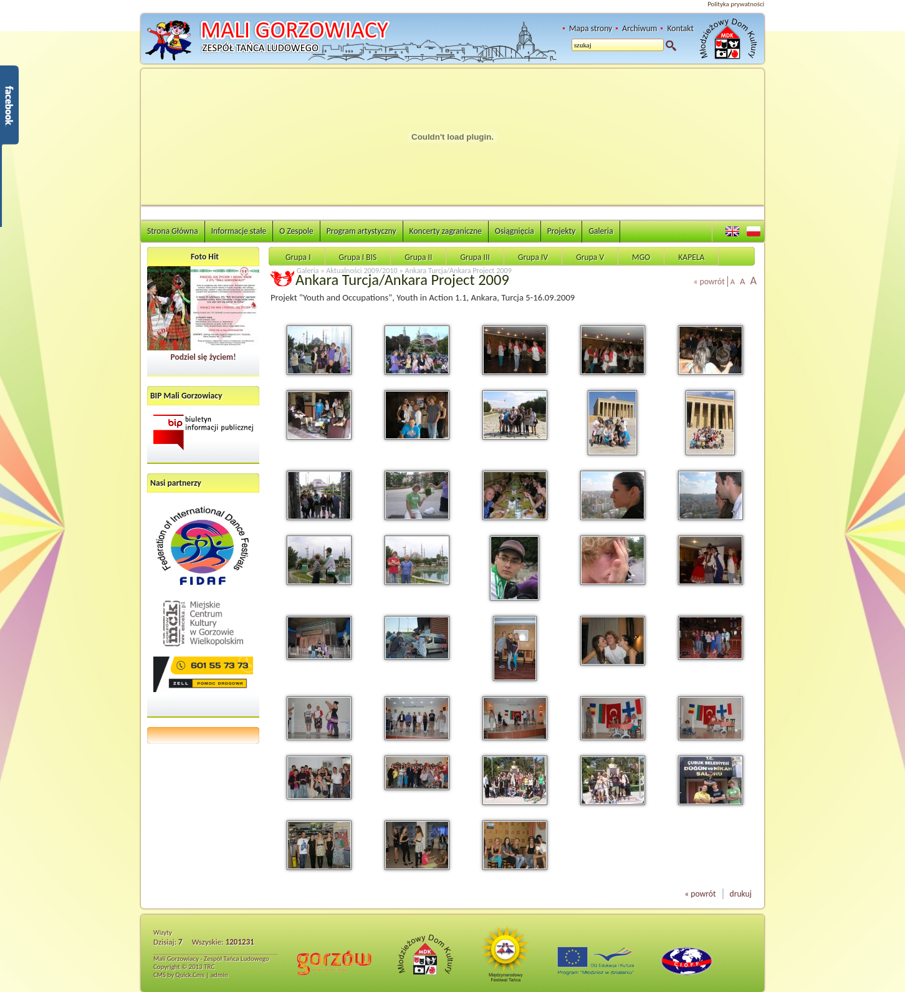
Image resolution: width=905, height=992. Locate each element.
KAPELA (691, 257)
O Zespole (296, 231)
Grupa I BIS (358, 257)
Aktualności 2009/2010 (362, 270)
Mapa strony (590, 28)
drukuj (741, 893)
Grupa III (474, 257)
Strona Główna (172, 231)
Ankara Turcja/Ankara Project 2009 (458, 270)
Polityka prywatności (735, 4)
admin (219, 975)
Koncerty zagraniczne (445, 231)
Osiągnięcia (514, 231)
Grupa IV (533, 257)
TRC (209, 967)
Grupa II (418, 257)
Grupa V (590, 257)
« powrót (709, 281)
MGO (641, 257)
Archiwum (639, 28)
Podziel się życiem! (203, 357)
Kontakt (680, 28)
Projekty (561, 231)
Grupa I (298, 257)
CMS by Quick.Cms (178, 975)
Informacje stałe (239, 231)
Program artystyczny (361, 231)
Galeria (600, 231)
